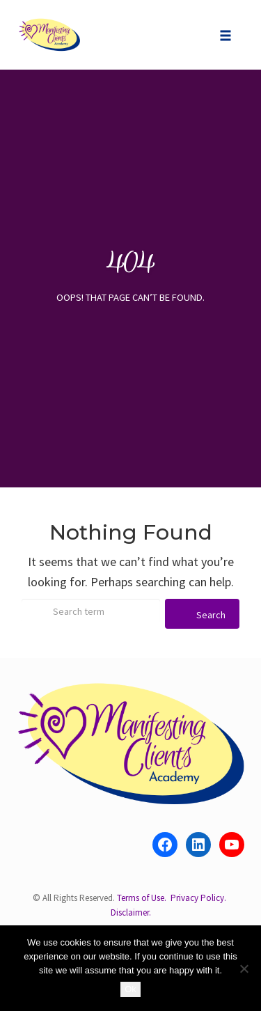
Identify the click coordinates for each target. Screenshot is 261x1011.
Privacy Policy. (198, 898)
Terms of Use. (141, 898)
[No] (244, 968)
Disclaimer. (131, 912)
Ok (130, 989)
